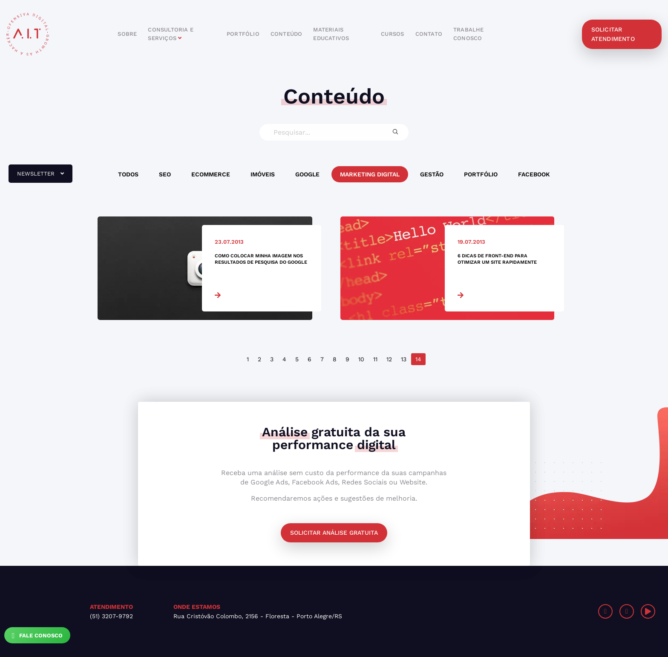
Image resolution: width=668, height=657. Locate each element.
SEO (165, 174)
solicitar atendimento (613, 34)
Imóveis (262, 174)
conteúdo (286, 34)
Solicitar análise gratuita (334, 532)
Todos (128, 174)
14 (418, 359)
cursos (392, 34)
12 (389, 359)
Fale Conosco (37, 636)
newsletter (36, 176)
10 (361, 359)
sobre (127, 34)
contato (428, 34)
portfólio (243, 34)
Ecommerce (210, 174)
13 (403, 359)
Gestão (431, 174)
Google (307, 174)
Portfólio (481, 174)
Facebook (534, 174)
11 (375, 359)
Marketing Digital (370, 174)
